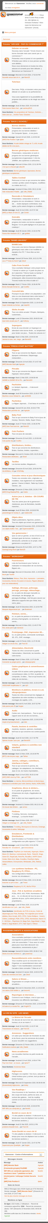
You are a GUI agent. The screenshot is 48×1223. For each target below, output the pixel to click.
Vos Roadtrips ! (19, 1090)
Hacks (34, 784)
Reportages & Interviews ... (24, 995)
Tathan (25, 756)
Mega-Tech (26, 921)
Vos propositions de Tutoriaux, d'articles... (28, 112)
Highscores (17, 1071)
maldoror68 (28, 513)
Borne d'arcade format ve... (11, 287)
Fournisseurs (18, 561)
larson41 (27, 990)
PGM (17, 919)
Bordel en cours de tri (21, 1113)
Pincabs (15, 369)
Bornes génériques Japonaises (24, 171)
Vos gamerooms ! (20, 533)
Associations (18, 935)
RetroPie (21, 857)
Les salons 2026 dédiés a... (11, 990)
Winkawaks (27, 862)
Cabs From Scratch (20, 265)
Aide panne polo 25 (8, 706)
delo (25, 722)
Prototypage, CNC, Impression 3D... (28, 632)
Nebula (38, 862)
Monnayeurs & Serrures (30, 827)
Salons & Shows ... (20, 979)
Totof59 (11, 574)
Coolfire (26, 287)
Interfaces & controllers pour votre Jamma (16, 784)
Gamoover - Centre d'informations (19, 1154)
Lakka (4, 864)
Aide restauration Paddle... (11, 192)
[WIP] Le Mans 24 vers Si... (11, 213)
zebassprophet (30, 662)
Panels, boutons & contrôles (24, 726)
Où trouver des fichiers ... (10, 807)
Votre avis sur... (7, 115)
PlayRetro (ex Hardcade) (22, 852)
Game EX (5, 857)
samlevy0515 (27, 108)
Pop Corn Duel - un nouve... (11, 1063)
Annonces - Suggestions (23, 1033)
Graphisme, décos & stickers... (25, 788)
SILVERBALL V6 (8, 471)
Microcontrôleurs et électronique (33, 781)
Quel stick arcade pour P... (11, 321)
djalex (22, 139)
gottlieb (27, 233)
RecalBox (28, 857)
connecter (40, 3)
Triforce (35, 924)
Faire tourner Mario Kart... (11, 108)
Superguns (17, 325)
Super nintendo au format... (11, 305)
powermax (28, 954)
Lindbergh (11, 919)
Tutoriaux (16, 82)
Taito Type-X (27, 924)
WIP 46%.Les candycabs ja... (12, 1108)
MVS (19, 916)
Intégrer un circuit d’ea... (10, 644)
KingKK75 (27, 1006)
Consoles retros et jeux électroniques (28, 476)
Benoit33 (28, 339)
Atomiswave (34, 919)
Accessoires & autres (9, 829)
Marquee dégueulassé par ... (12, 609)
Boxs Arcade (13, 916)
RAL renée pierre (8, 628)
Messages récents (14, 1159)
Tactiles (15, 462)
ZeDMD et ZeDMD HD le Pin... (12, 380)
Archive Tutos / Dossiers (22, 115)
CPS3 (27, 919)
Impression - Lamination (36, 578)
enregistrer (16, 8)
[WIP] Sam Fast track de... (11, 426)
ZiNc (33, 862)
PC (25, 886)
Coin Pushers (18, 431)
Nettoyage (21, 829)
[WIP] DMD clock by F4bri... (11, 777)
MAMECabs (17, 244)
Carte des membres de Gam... (12, 975)
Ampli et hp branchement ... (11, 722)
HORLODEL (41, 784)
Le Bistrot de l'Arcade (21, 1017)
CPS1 (22, 919)
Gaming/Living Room (9, 550)
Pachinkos (16, 401)
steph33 (26, 305)
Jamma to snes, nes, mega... (12, 339)
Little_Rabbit (27, 192)
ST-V (20, 924)
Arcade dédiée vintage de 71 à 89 (25, 143)
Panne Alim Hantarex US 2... (12, 233)
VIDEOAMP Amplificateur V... (12, 685)
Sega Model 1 (36, 921)
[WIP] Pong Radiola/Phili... (11, 492)
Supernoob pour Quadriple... (12, 1145)
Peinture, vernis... (20, 614)
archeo (25, 807)
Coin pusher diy (7, 441)
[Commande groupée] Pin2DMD (15, 1168)
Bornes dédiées (19, 126)
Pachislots (16, 385)
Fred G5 (25, 644)
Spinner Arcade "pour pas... (11, 740)
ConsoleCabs (18, 291)
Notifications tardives (9, 1047)
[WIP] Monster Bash (9, 364)
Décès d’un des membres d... (12, 954)
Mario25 (27, 77)
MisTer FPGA (31, 886)
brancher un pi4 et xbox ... (11, 882)
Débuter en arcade (20, 48)
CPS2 (24, 916)
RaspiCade (13, 857)
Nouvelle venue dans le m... (11, 77)
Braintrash (28, 609)
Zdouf (24, 261)
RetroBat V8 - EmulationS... (11, 848)
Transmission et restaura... (11, 1029)
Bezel (4, 574)
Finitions (16, 811)
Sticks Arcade (18, 310)
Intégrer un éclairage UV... (11, 823)
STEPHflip (20, 471)
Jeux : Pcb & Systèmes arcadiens (27, 891)
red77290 (27, 777)
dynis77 (27, 1063)
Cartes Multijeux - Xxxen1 (36, 916)
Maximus (13, 854)
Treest (25, 882)
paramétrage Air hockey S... (11, 513)
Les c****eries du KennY (10, 261)
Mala (17, 859)
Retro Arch (11, 859)
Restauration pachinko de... (11, 410)
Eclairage (42, 827)
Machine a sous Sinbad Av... (12, 396)
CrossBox (23, 859)
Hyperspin (35, 852)
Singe (41, 854)
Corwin (26, 213)
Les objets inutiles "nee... (10, 529)
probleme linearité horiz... (11, 1127)
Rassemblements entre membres (26, 958)
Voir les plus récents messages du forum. (18, 1196)
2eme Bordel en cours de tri (24, 1131)
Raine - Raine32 (32, 854)
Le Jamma (17, 781)
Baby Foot (16, 415)
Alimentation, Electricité (22, 648)
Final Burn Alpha (33, 859)
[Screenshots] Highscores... (11, 1085)
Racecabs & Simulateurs (23, 196)
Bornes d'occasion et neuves (21, 581)
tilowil (25, 457)
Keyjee (21, 706)
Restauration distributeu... (11, 457)
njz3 (26, 685)
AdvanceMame (7, 862)
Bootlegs (21, 914)
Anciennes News (19, 1067)
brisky (26, 1085)
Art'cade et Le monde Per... (11, 1006)
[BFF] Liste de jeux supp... (11, 756)
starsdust (20, 628)
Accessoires (6, 581)
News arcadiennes (20, 1052)
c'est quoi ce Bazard (9, 167)
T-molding (17, 827)
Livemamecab (21, 854)
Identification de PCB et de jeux (24, 911)
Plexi (21, 578)
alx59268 (28, 396)
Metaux (16, 578)
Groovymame (18, 862)
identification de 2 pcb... (10, 907)
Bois (25, 578)
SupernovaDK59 (28, 529)
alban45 (22, 167)
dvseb (38, 1213)
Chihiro (4, 919)
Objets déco (17, 517)
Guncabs (16, 217)
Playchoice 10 (17, 921)
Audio (14, 711)
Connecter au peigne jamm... (12, 662)
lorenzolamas (28, 848)
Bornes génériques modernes (25, 150)
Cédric (25, 492)
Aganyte (22, 364)
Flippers (15, 350)
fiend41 (27, 1108)
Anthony (26, 321)
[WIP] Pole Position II (9, 139)
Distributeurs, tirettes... (22, 445)
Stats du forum (12, 1185)
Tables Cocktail (18, 178)
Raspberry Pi (18, 886)
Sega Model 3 (13, 924)
